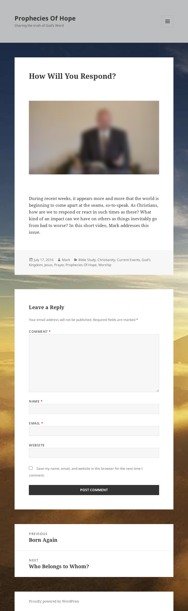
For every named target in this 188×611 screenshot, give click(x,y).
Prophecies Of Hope (45, 18)
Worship (104, 264)
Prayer (59, 264)
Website (37, 445)
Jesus (48, 264)
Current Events (128, 259)
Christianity (106, 259)
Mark (66, 259)
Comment (40, 331)
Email (36, 423)
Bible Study (87, 259)
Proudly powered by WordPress (54, 601)
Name (36, 401)
